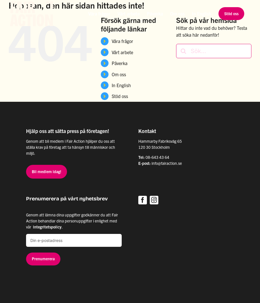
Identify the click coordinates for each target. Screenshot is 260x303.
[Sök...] (213, 51)
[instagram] (154, 200)
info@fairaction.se (166, 163)
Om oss (119, 74)
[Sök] (183, 51)
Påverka (119, 63)
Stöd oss (120, 96)
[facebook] (142, 200)
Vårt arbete (122, 52)
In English (121, 85)
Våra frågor (122, 41)
